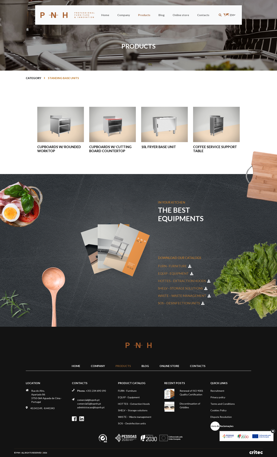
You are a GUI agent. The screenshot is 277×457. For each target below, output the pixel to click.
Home (105, 15)
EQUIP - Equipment (175, 273)
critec (256, 452)
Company (123, 15)
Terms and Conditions (222, 403)
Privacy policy (217, 397)
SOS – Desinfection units (181, 303)
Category (33, 78)
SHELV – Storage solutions (182, 288)
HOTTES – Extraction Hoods (184, 281)
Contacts (203, 15)
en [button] (229, 15)
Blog (161, 15)
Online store (181, 15)
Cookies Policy (218, 410)
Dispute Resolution (221, 416)
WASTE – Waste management (184, 296)
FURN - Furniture (174, 266)
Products (144, 15)
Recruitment (217, 390)
